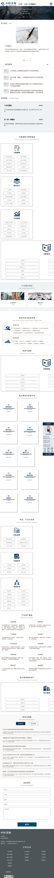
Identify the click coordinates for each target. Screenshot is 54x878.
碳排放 (37, 275)
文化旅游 (13, 201)
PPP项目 (13, 268)
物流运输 (38, 682)
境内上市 (13, 586)
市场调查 (13, 545)
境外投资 (36, 569)
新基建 (37, 272)
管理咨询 (26, 565)
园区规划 (36, 194)
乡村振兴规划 (36, 191)
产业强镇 (38, 385)
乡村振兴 (13, 382)
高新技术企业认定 (36, 517)
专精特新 (38, 268)
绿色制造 (38, 392)
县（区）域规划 (9, 119)
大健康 (13, 279)
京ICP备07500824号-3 (12, 823)
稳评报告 (36, 167)
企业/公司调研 (36, 225)
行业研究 (13, 541)
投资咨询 (44, 840)
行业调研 (36, 236)
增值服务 (10, 845)
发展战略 (26, 375)
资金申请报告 (36, 156)
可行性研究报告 (13, 156)
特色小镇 (13, 389)
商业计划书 (13, 170)
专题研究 (26, 258)
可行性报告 (9, 831)
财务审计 (36, 579)
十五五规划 (8, 105)
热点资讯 (33, 705)
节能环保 (13, 682)
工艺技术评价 (13, 521)
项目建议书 (13, 163)
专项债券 (13, 265)
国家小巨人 (13, 272)
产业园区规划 (27, 292)
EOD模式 (38, 265)
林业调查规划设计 (36, 170)
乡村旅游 (36, 205)
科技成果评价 (36, 514)
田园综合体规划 (13, 198)
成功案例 (8, 64)
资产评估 (36, 582)
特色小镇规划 (36, 198)
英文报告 (13, 548)
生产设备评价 (36, 521)
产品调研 (13, 229)
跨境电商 (13, 686)
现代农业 (13, 282)
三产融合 (13, 385)
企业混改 (36, 572)
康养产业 (38, 279)
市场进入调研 (36, 229)
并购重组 (13, 572)
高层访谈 (13, 232)
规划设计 (26, 187)
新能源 (13, 275)
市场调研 (26, 221)
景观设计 (36, 201)
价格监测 (36, 545)
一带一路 (38, 382)
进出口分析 (36, 548)
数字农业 (13, 395)
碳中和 (13, 392)
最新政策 (20, 705)
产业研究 (44, 837)
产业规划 (13, 194)
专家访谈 (36, 232)
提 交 (27, 804)
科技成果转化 (13, 517)
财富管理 (13, 579)
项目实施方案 (36, 163)
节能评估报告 (13, 167)
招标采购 (36, 576)
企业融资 (13, 582)
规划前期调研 (13, 239)
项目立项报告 (13, 160)
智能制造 (13, 679)
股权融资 (13, 569)
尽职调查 (13, 236)
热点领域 (26, 672)
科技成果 (26, 510)
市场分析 (36, 541)
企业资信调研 (36, 239)
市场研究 (26, 537)
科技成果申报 (13, 514)
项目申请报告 (36, 160)
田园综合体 (37, 389)
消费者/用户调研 (13, 225)
